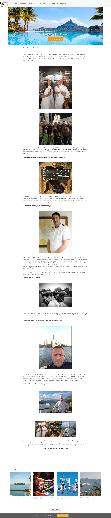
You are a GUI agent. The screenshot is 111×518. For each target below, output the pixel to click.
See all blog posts (55, 509)
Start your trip (55, 39)
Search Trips (46, 3)
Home (16, 3)
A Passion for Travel (77, 56)
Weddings (55, 3)
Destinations (33, 3)
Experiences (23, 3)
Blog (39, 3)
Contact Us (63, 3)
